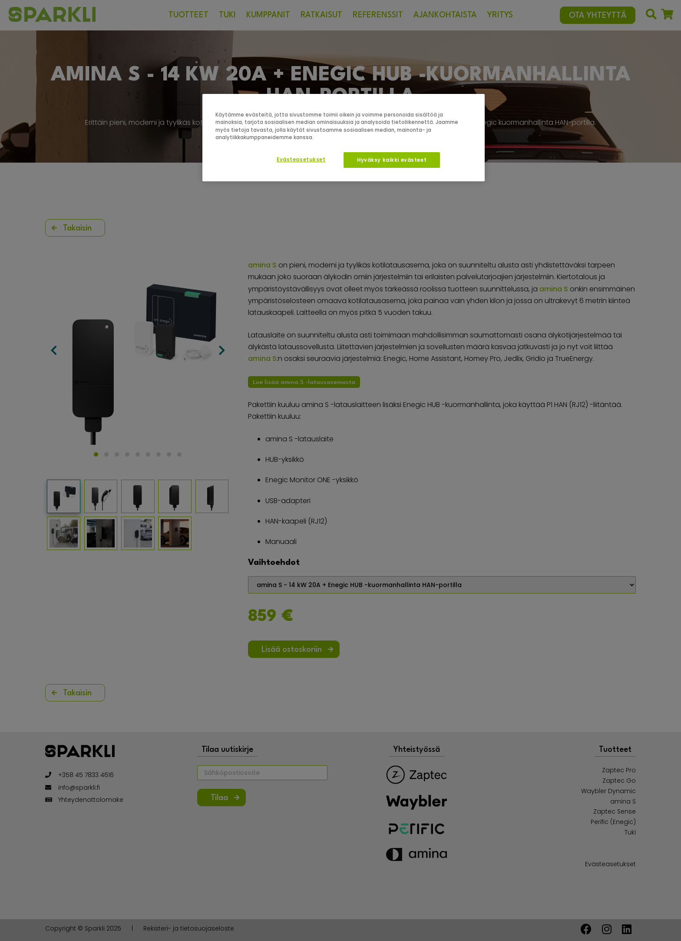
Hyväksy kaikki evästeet (391, 160)
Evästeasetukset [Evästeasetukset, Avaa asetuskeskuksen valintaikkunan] (301, 159)
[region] (343, 137)
